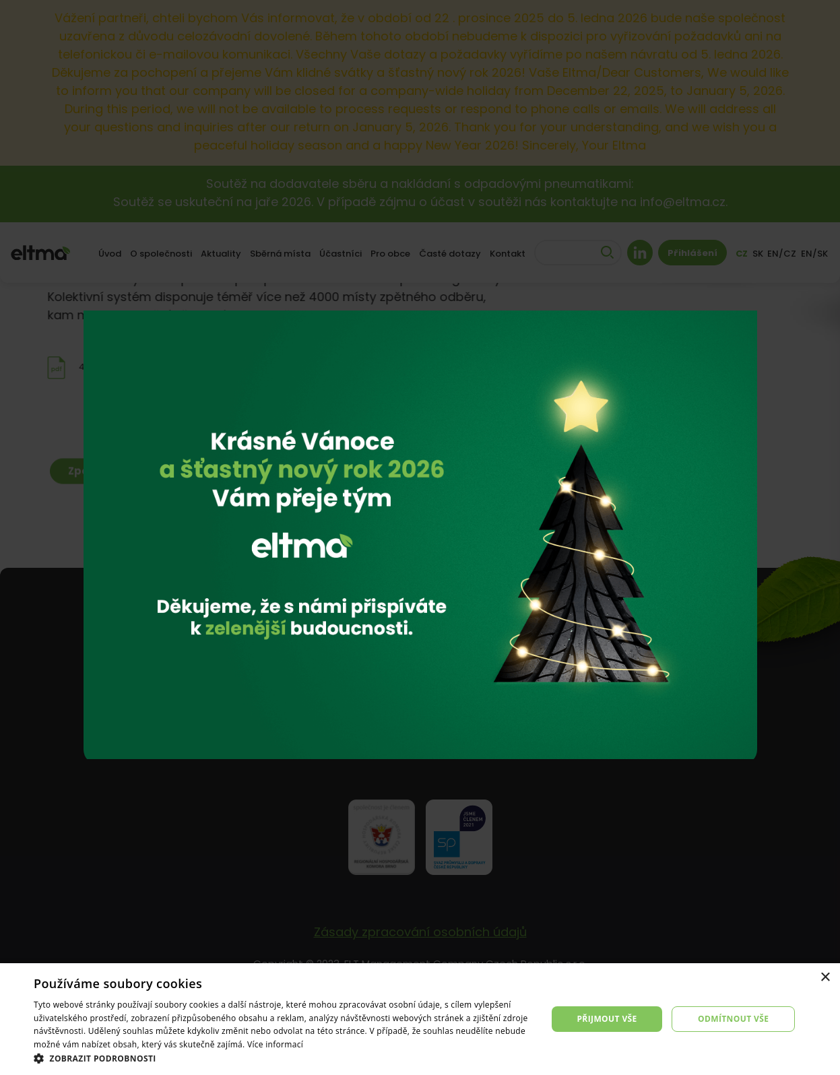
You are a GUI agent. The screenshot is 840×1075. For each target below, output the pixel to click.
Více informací (275, 1044)
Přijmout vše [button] (607, 1018)
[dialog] (420, 1019)
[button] (282, 1058)
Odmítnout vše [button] (733, 1018)
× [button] (825, 978)
